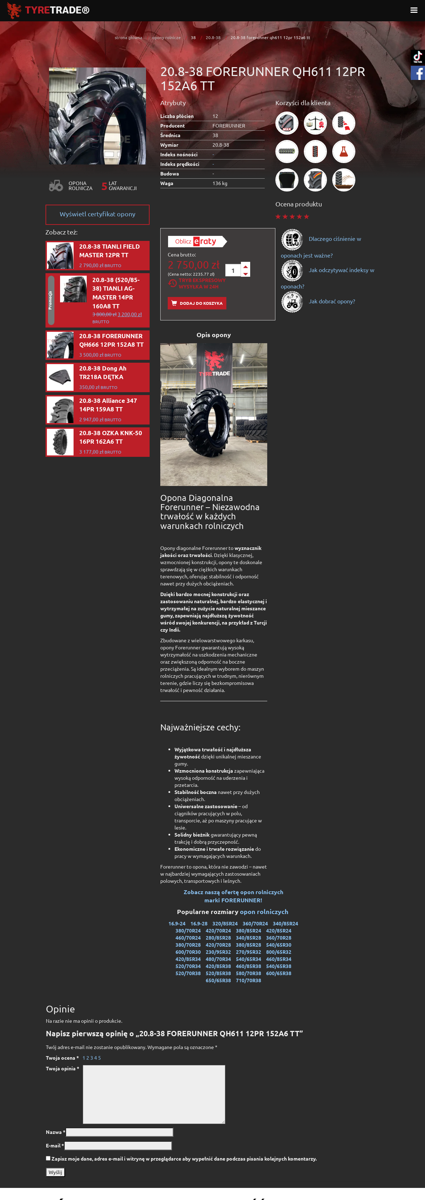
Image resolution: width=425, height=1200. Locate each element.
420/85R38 (218, 966)
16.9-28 (199, 923)
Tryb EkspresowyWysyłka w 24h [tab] (197, 283)
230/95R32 (218, 951)
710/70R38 (248, 980)
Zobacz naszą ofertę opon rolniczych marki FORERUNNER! (233, 896)
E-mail (55, 1145)
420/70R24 (218, 930)
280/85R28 (218, 937)
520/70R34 (188, 966)
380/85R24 (248, 930)
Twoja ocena (62, 1057)
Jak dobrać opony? (318, 300)
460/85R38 (248, 966)
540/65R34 (248, 959)
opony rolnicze (166, 37)
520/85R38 (218, 973)
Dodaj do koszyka (197, 303)
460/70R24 (188, 937)
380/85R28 (248, 944)
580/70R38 (248, 973)
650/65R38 (218, 980)
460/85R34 (278, 959)
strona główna (128, 37)
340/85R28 (248, 937)
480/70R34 (218, 959)
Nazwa (55, 1132)
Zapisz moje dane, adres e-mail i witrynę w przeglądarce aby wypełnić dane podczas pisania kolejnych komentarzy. (184, 1158)
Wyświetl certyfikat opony (97, 213)
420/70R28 (218, 944)
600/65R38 (278, 973)
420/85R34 (188, 959)
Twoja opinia (62, 1068)
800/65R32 (278, 951)
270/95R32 (248, 951)
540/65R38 (278, 966)
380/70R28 (188, 944)
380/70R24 (188, 930)
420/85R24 (278, 930)
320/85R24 (225, 923)
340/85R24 (285, 923)
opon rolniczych (265, 911)
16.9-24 (176, 923)
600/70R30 (188, 951)
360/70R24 (255, 923)
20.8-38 (213, 37)
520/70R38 (188, 973)
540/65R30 (278, 944)
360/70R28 (278, 937)
